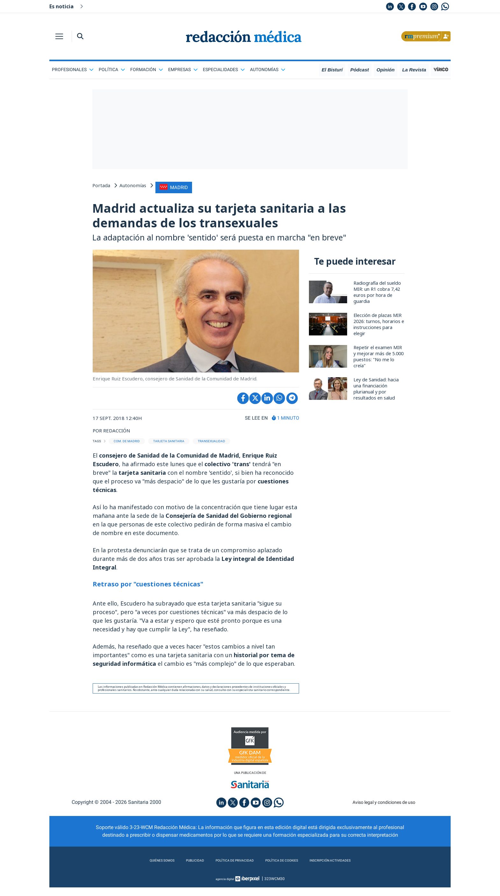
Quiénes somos (136, 869)
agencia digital (225, 887)
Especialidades (224, 69)
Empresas (183, 69)
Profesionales (73, 69)
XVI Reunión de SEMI (321, 6)
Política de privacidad (226, 869)
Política (112, 69)
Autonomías (267, 69)
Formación (146, 69)
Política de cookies (288, 869)
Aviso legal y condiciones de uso (383, 811)
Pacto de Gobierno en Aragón (201, 6)
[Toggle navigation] (59, 36)
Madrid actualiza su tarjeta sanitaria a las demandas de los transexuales (244, 217)
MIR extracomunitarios (266, 6)
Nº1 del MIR (147, 6)
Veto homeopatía (106, 6)
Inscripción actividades (351, 869)
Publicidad (177, 869)
